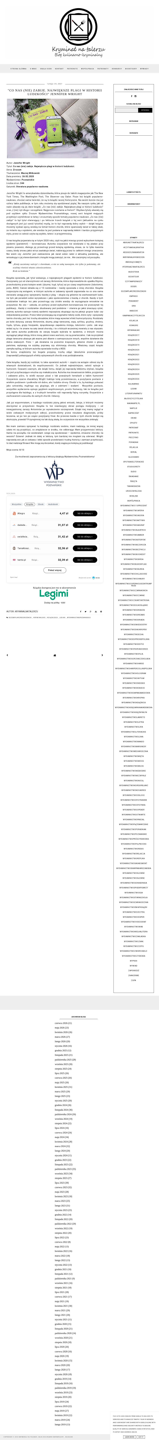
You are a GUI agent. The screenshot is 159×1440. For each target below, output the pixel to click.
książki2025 (133, 374)
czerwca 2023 (61, 1187)
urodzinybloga (134, 491)
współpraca (133, 501)
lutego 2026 (60, 1041)
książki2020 (53, 617)
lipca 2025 (59, 1073)
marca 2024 (60, 1146)
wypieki (133, 961)
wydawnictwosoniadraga (133, 883)
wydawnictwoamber (133, 535)
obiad (134, 418)
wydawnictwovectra (134, 912)
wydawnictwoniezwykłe (133, 776)
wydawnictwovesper (133, 917)
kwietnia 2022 (61, 1251)
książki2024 (133, 369)
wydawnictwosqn (134, 893)
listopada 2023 (61, 1164)
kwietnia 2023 (61, 1196)
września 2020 (61, 1338)
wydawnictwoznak (133, 941)
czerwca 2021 (61, 1296)
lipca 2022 (59, 1237)
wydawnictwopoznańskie (79, 617)
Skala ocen (46, 69)
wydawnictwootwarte (133, 815)
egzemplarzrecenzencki (20, 617)
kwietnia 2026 (61, 1032)
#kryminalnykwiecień (134, 257)
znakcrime (133, 975)
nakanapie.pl (133, 403)
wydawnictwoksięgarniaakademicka (133, 708)
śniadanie (134, 476)
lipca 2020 (59, 1347)
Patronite (72, 69)
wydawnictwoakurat (134, 525)
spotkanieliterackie (133, 462)
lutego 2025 (60, 1096)
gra (134, 306)
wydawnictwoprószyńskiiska (134, 839)
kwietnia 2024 (61, 1141)
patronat (133, 428)
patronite (134, 433)
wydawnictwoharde (133, 664)
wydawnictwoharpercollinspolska (133, 669)
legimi (63, 617)
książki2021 (133, 355)
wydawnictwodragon (134, 610)
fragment (134, 301)
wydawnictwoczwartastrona (133, 600)
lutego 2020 (60, 1369)
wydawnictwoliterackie (133, 732)
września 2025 (61, 1064)
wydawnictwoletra (134, 722)
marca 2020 (60, 1365)
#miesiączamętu (134, 262)
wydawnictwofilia (133, 654)
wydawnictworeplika (134, 859)
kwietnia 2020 (61, 1360)
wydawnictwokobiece (133, 688)
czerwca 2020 (61, 1351)
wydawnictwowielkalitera (134, 932)
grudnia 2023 (61, 1160)
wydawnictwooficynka (133, 805)
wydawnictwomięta (134, 756)
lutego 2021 (60, 1315)
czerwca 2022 (61, 1242)
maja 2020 (59, 1356)
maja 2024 (59, 1137)
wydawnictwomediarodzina (133, 751)
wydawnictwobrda (133, 559)
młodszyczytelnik (133, 399)
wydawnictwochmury (134, 579)
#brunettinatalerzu (133, 243)
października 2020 (63, 1333)
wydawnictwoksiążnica (134, 703)
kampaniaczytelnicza (134, 316)
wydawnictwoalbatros (134, 530)
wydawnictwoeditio (133, 644)
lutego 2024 (60, 1151)
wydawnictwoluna (133, 737)
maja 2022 (59, 1246)
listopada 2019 (61, 1383)
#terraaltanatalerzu (133, 267)
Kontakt (59, 69)
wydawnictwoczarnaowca (134, 590)
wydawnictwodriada (133, 620)
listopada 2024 (61, 1110)
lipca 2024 (59, 1128)
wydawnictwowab (133, 927)
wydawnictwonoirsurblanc (133, 785)
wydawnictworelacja (133, 854)
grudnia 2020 (61, 1324)
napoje (133, 408)
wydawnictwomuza (134, 766)
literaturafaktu (133, 394)
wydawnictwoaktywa (134, 520)
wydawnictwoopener (134, 810)
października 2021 (63, 1278)
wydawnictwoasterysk (134, 540)
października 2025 (63, 1059)
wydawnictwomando (133, 742)
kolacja (133, 321)
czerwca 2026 (61, 1023)
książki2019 (133, 345)
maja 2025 (59, 1082)
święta (133, 481)
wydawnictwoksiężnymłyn (133, 712)
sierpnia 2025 (61, 1069)
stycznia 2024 (61, 1155)
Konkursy (117, 69)
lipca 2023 (59, 1183)
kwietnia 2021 (61, 1306)
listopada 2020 (61, 1329)
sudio (133, 472)
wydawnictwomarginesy (133, 746)
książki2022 (133, 360)
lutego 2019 (60, 1424)
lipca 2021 (59, 1292)
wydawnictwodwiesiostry (133, 625)
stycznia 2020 (61, 1374)
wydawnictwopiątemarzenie (133, 824)
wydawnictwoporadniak (133, 829)
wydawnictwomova (134, 761)
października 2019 (63, 1388)
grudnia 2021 (61, 1269)
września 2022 (61, 1228)
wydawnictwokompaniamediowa (133, 693)
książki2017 (133, 335)
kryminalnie (39, 617)
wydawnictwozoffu (133, 946)
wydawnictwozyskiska (133, 956)
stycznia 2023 (61, 1210)
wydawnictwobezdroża (133, 545)
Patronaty (103, 69)
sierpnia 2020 (61, 1342)
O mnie (33, 69)
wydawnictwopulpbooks (133, 844)
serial (134, 452)
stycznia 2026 (61, 1046)
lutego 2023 (60, 1205)
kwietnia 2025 (61, 1087)
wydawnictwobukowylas (134, 564)
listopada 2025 (61, 1055)
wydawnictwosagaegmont (133, 863)
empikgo (134, 296)
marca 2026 (60, 1037)
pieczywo (133, 437)
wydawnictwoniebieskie (133, 771)
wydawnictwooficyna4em (134, 800)
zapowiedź (133, 971)
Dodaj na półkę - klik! (54, 603)
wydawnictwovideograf (133, 922)
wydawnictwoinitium (133, 678)
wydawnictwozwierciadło (133, 951)
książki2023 (133, 364)
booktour (134, 277)
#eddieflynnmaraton (133, 252)
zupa (133, 980)
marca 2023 (60, 1201)
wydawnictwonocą (134, 781)
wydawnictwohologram (133, 673)
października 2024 (63, 1114)
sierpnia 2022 (61, 1233)
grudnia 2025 (61, 1050)
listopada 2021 (61, 1274)
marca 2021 (60, 1310)
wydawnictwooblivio (134, 795)
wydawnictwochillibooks (133, 574)
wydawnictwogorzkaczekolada (133, 659)
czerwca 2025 (61, 1078)
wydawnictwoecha (133, 634)
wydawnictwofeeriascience (133, 649)
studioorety (133, 467)
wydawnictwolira (133, 727)
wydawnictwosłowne (134, 878)
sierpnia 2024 (61, 1123)
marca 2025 (60, 1091)
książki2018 (133, 340)
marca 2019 (60, 1420)
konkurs (133, 325)
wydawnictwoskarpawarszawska (133, 868)
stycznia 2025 (61, 1100)
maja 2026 (59, 1027)
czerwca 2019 (61, 1406)
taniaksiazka (133, 486)
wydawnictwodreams (134, 615)
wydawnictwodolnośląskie (134, 605)
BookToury (131, 69)
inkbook (134, 311)
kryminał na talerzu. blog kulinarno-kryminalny (41, 1437)
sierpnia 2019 (61, 1397)
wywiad (133, 966)
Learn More (129, 1437)
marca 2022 (60, 1256)
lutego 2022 (60, 1260)
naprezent (133, 413)
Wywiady (144, 69)
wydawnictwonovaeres (133, 790)
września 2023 (61, 1173)
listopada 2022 (61, 1219)
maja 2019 (59, 1411)
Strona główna (18, 69)
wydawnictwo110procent (133, 506)
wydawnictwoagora (133, 515)
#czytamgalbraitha (133, 248)
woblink (134, 496)
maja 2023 (59, 1192)
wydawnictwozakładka (134, 936)
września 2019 (61, 1392)
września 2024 (61, 1119)
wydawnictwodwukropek (134, 630)
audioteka (133, 272)
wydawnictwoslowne (134, 873)
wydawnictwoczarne (134, 595)
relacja (134, 447)
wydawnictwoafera (133, 511)
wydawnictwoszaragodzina (133, 902)
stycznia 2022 (61, 1265)
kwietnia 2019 (61, 1415)
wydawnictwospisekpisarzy (133, 888)
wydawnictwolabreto (133, 717)
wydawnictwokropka (134, 698)
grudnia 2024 (61, 1105)
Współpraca (87, 69)
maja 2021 (59, 1301)
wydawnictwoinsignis (134, 683)
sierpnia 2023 (61, 1178)
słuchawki (133, 457)
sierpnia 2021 (61, 1287)
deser (134, 286)
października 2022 (63, 1224)
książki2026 (133, 379)
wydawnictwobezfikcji (134, 550)
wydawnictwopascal (133, 820)
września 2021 (61, 1283)
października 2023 (63, 1169)
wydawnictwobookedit (134, 554)
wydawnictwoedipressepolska (133, 639)
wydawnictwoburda (133, 569)
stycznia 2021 (61, 1319)
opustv (133, 423)
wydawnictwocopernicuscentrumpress (133, 585)
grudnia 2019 (61, 1379)
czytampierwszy (133, 282)
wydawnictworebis (134, 849)
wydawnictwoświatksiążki (133, 907)
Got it (140, 1437)
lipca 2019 (59, 1401)
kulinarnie (133, 384)
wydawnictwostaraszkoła (134, 898)
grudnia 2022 (61, 1214)
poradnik (133, 442)
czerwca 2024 (61, 1132)
